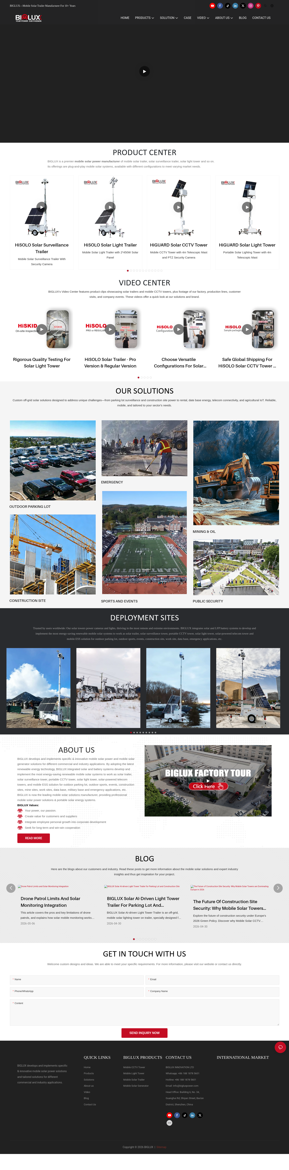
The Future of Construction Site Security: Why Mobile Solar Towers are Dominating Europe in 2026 (228, 906)
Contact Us (90, 1105)
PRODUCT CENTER (144, 153)
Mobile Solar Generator (136, 1087)
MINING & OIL (204, 531)
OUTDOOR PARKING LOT (30, 506)
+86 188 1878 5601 (188, 1074)
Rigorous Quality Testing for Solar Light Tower (41, 363)
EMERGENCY (112, 482)
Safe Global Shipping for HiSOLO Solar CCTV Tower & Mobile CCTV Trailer (247, 363)
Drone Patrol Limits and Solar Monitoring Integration (50, 906)
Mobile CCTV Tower (134, 1068)
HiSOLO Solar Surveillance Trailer (42, 248)
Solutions (89, 1080)
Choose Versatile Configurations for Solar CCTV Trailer (178, 363)
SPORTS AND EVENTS (119, 601)
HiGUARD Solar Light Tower (247, 244)
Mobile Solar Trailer (134, 1080)
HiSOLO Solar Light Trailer (110, 244)
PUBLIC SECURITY (208, 601)
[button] (128, 270)
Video (87, 1093)
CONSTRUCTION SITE (27, 600)
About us (89, 1087)
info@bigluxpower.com (185, 1087)
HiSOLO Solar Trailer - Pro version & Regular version (110, 363)
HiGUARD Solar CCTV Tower (178, 244)
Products (89, 1074)
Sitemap (161, 1148)
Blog (86, 1099)
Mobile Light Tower (133, 1074)
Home (87, 1068)
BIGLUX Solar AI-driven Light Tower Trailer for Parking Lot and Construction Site (143, 906)
